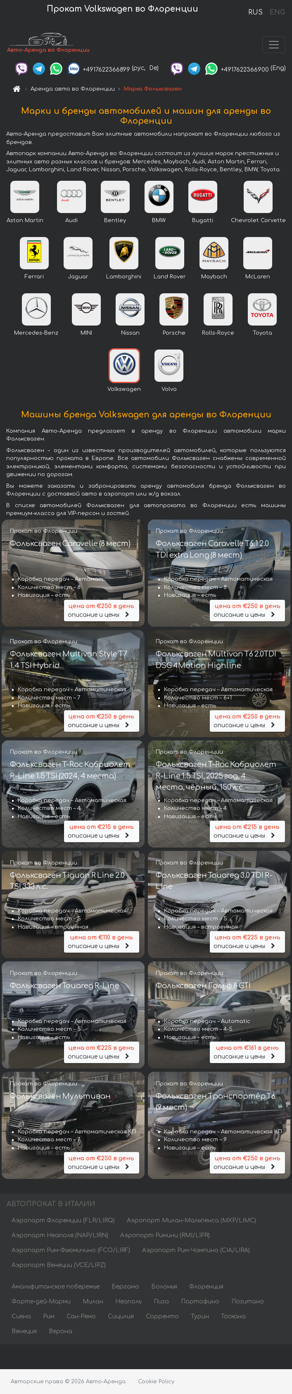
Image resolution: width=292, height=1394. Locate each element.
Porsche (174, 333)
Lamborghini (123, 277)
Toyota (262, 333)
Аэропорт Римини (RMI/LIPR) (165, 1235)
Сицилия (121, 1316)
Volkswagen (124, 389)
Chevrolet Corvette (258, 220)
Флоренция (206, 1287)
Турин (200, 1316)
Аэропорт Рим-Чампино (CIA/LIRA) (196, 1250)
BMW (159, 220)
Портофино (200, 1301)
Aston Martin (25, 220)
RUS (255, 12)
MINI (86, 333)
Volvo (169, 389)
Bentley (115, 220)
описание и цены (101, 610)
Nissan (130, 333)
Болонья (164, 1287)
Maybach (214, 277)
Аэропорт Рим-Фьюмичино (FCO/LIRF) (71, 1250)
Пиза (161, 1301)
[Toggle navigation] (273, 44)
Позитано (247, 1301)
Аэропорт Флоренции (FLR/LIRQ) (63, 1220)
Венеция (24, 1331)
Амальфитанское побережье (56, 1287)
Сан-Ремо (81, 1316)
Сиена (21, 1316)
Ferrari (34, 277)
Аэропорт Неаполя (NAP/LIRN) (60, 1235)
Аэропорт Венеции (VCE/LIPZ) (59, 1265)
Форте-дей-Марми (41, 1301)
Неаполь (128, 1301)
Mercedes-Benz (36, 333)
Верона (60, 1331)
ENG (277, 12)
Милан (93, 1301)
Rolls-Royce (218, 333)
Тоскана (233, 1316)
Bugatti (202, 220)
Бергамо (125, 1287)
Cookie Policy (156, 1381)
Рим (49, 1316)
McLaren (257, 277)
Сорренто (162, 1316)
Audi (71, 220)
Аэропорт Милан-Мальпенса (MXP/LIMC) (191, 1220)
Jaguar (78, 277)
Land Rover (170, 277)
